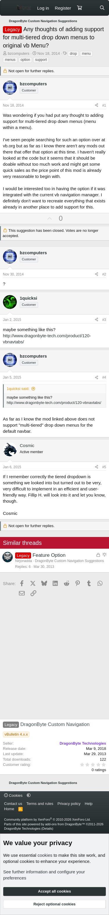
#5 (104, 467)
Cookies (13, 795)
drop (73, 54)
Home (9, 809)
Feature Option (49, 555)
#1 (104, 105)
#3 (104, 320)
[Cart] (79, 8)
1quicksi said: (18, 388)
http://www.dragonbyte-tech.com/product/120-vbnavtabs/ (54, 402)
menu (86, 54)
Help (89, 803)
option (25, 60)
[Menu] (8, 8)
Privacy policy (69, 803)
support (41, 60)
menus (10, 60)
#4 (104, 377)
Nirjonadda (23, 561)
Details (47, 828)
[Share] (96, 105)
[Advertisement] (54, 658)
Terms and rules (39, 803)
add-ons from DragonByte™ (65, 824)
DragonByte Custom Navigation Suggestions (69, 561)
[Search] (102, 8)
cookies (44, 855)
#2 (104, 274)
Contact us (13, 803)
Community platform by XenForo (47, 819)
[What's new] (90, 8)
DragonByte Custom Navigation (46, 724)
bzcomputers (18, 53)
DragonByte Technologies (22, 828)
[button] (29, 795)
